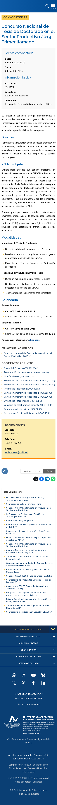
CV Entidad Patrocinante (23, 400)
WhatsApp (53, 478)
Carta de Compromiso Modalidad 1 (28, 392)
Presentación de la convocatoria (26, 372)
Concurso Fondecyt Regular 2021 (21, 520)
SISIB (12, 790)
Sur (45, 768)
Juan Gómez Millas (32, 768)
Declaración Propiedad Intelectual (27, 413)
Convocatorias (15, 17)
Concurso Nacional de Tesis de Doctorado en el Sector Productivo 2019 (28, 354)
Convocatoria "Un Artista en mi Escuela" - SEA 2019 (29, 611)
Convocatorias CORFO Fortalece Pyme (23, 503)
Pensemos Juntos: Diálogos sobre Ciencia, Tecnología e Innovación (25, 498)
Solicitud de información (28, 704)
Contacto (37, 781)
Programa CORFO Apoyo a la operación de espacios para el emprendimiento (26, 593)
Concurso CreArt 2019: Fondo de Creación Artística (29, 575)
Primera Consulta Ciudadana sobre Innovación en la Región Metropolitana (28, 600)
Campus (13, 764)
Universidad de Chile (26, 790)
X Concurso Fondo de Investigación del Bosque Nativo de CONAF (28, 606)
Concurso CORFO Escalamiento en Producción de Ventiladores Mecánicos (28, 509)
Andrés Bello (24, 764)
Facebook (41, 479)
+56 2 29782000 (17, 777)
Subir (5, 471)
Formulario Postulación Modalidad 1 (29, 380)
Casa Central (37, 758)
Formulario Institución (22, 388)
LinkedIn (47, 479)
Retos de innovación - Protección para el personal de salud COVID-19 (29, 538)
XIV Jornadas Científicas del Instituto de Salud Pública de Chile (27, 557)
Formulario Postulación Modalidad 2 (29, 384)
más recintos (28, 771)
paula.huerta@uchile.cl (16, 452)
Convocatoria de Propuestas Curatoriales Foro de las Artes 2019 (28, 581)
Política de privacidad (28, 793)
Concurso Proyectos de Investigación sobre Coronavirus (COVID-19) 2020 (26, 551)
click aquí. (34, 339)
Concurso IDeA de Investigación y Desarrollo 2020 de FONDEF (29, 525)
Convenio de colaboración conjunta (28, 404)
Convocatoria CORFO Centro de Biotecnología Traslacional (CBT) (27, 587)
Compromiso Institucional (23, 409)
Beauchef (37, 764)
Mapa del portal (23, 781)
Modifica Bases (17, 376)
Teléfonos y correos (38, 777)
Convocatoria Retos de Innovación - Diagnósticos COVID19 (28, 532)
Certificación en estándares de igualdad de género (28, 741)
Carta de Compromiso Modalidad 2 (28, 396)
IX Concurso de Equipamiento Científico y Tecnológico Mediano (25, 515)
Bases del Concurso (20, 368)
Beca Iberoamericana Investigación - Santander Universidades (27, 570)
